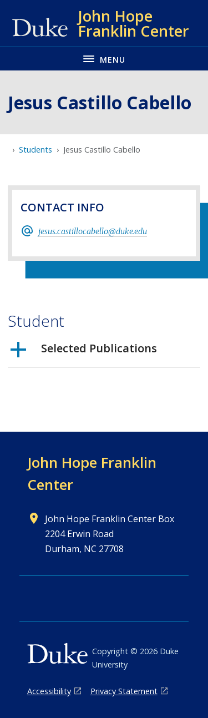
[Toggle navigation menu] (104, 58)
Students (35, 149)
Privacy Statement (124, 691)
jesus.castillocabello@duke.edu (92, 231)
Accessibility (49, 691)
